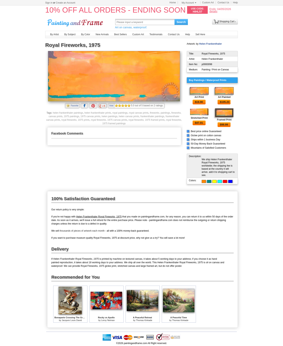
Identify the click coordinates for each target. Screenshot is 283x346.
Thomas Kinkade (144, 320)
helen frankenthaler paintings (68, 112)
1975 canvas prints (90, 116)
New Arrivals (102, 34)
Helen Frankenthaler (210, 43)
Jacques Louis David (72, 320)
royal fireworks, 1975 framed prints (147, 120)
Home (173, 2)
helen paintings (110, 116)
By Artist (54, 34)
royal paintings (120, 112)
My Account (189, 2)
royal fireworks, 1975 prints (75, 120)
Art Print (199, 97)
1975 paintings (71, 116)
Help (235, 2)
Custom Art (208, 2)
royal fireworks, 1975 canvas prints (109, 120)
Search (181, 22)
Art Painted (224, 97)
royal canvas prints (139, 112)
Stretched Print (199, 118)
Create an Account (65, 2)
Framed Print (224, 119)
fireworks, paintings (160, 112)
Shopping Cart (226, 21)
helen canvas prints (129, 116)
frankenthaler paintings (152, 116)
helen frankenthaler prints (98, 112)
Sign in (48, 2)
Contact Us (223, 2)
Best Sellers (120, 34)
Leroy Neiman (108, 320)
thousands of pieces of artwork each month (82, 230)
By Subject (69, 34)
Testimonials (155, 34)
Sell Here (200, 34)
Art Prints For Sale (75, 22)
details (213, 11)
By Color (85, 34)
